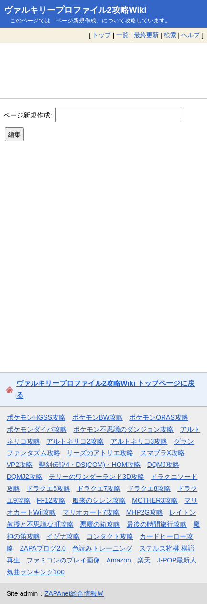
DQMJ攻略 (163, 464)
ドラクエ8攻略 (149, 488)
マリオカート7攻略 (91, 512)
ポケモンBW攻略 (97, 417)
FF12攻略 (51, 500)
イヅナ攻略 (63, 536)
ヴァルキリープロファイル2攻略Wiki (75, 10)
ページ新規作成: (27, 114)
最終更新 (146, 35)
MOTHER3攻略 (155, 500)
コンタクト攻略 (110, 536)
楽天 (144, 560)
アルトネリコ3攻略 (139, 441)
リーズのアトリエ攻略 (99, 452)
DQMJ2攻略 (25, 476)
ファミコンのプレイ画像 (63, 560)
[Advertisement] (103, 71)
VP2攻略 (20, 464)
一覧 (122, 35)
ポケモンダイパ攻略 (37, 429)
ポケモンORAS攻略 (158, 417)
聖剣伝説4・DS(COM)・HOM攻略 (90, 464)
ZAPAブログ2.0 (42, 548)
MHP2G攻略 (144, 512)
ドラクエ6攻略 (48, 488)
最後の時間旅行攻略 (157, 524)
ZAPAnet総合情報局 (74, 593)
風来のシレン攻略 (99, 500)
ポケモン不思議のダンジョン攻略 (123, 429)
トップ (101, 35)
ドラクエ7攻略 (99, 488)
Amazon (119, 560)
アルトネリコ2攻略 (75, 441)
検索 (170, 35)
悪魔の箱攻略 (100, 524)
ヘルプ (190, 35)
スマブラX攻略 (162, 452)
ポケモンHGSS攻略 (36, 417)
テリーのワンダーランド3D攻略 (96, 476)
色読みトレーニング (102, 548)
